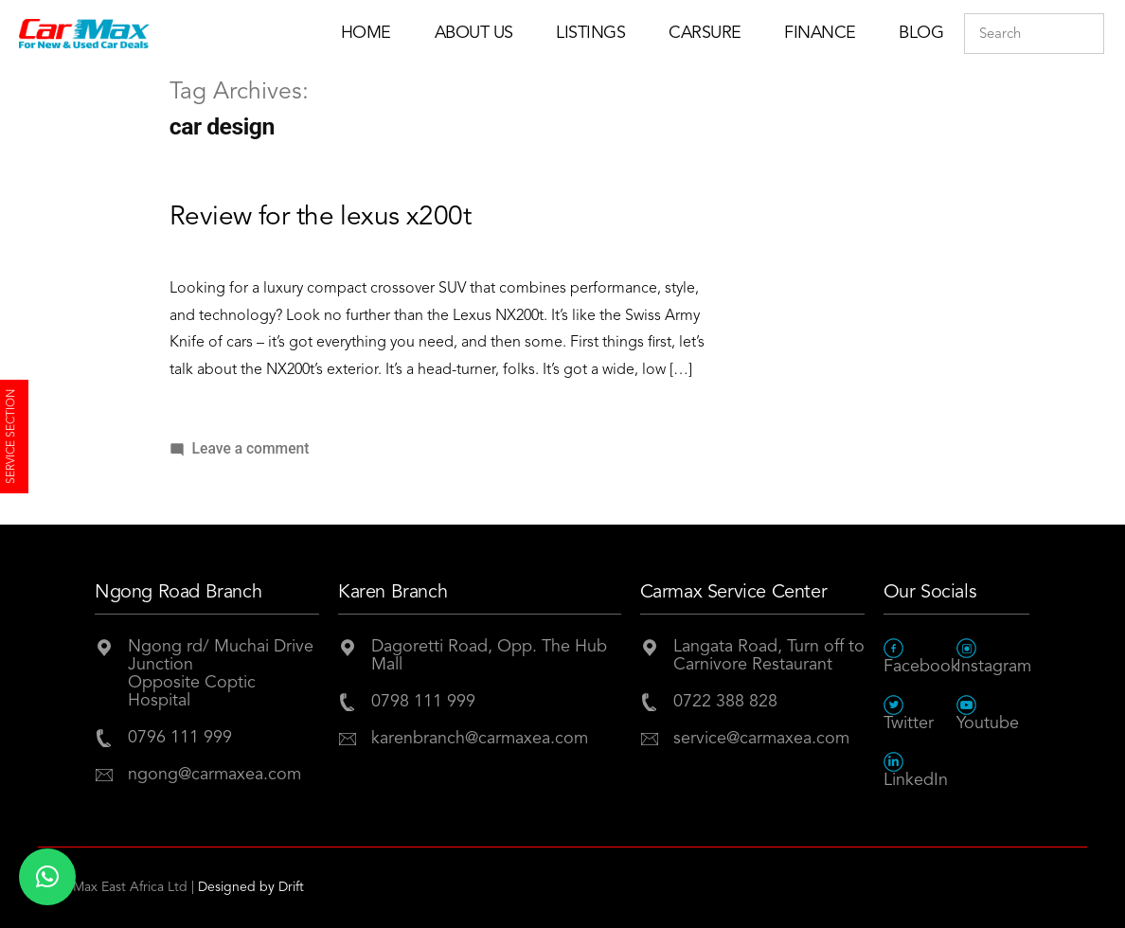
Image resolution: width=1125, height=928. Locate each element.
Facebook (920, 656)
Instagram (992, 656)
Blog (921, 33)
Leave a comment (251, 448)
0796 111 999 (180, 737)
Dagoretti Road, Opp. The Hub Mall (489, 655)
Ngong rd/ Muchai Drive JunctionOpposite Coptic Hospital (220, 673)
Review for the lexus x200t (320, 218)
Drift (291, 887)
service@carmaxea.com (761, 738)
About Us (474, 33)
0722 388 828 (725, 701)
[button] (47, 876)
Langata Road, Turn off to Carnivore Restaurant (769, 655)
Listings (590, 33)
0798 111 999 (423, 701)
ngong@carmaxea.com (214, 774)
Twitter (909, 713)
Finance (820, 33)
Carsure (705, 33)
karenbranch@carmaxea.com (479, 738)
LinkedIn (916, 770)
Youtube (987, 713)
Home (366, 33)
